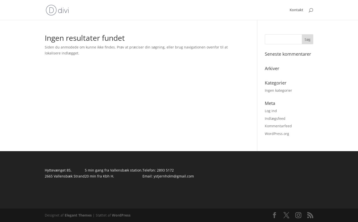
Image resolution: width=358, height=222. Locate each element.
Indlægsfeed (275, 118)
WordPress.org (277, 133)
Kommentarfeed (278, 126)
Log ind (271, 110)
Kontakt (296, 10)
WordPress (121, 215)
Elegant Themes (78, 215)
